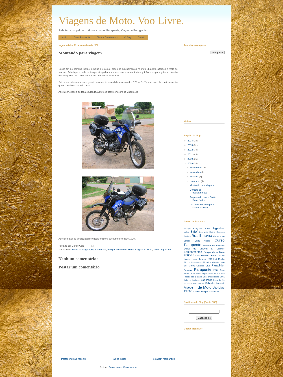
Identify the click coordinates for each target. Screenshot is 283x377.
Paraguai (188, 270)
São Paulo (206, 280)
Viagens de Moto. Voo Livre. (121, 20)
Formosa (205, 255)
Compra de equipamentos (198, 191)
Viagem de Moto (143, 249)
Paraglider (218, 265)
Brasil (196, 236)
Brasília (207, 236)
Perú (222, 270)
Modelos (207, 262)
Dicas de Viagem (81, 249)
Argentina (218, 228)
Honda (194, 259)
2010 (190, 159)
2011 (190, 154)
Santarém (196, 280)
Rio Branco (196, 276)
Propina (187, 277)
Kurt (215, 259)
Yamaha (215, 291)
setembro (195, 181)
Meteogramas (197, 262)
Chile (197, 240)
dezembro (195, 167)
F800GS (189, 255)
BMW (194, 231)
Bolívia (212, 232)
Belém (186, 232)
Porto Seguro (202, 274)
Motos (191, 265)
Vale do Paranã (215, 283)
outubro (194, 176)
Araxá (207, 228)
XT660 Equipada (162, 249)
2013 (190, 145)
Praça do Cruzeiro (216, 274)
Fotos (131, 249)
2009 (190, 163)
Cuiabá (207, 241)
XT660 (188, 291)
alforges (187, 229)
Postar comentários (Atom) (123, 367)
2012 (190, 149)
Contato (141, 37)
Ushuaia (200, 283)
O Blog (127, 37)
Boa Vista (203, 232)
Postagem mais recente (73, 358)
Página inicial (119, 358)
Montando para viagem (202, 185)
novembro (195, 172)
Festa (197, 256)
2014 (190, 140)
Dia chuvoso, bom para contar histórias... (202, 206)
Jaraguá (202, 259)
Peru (215, 270)
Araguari (197, 228)
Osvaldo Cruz (203, 265)
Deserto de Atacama (214, 245)
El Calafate (218, 248)
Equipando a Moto (117, 249)
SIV (194, 284)
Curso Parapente (82, 37)
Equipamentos (98, 249)
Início (64, 37)
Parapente (202, 269)
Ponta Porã (189, 273)
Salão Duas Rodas (211, 277)
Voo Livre (219, 287)
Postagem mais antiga (163, 358)
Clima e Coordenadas (107, 37)
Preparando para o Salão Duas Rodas (203, 198)
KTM (210, 259)
